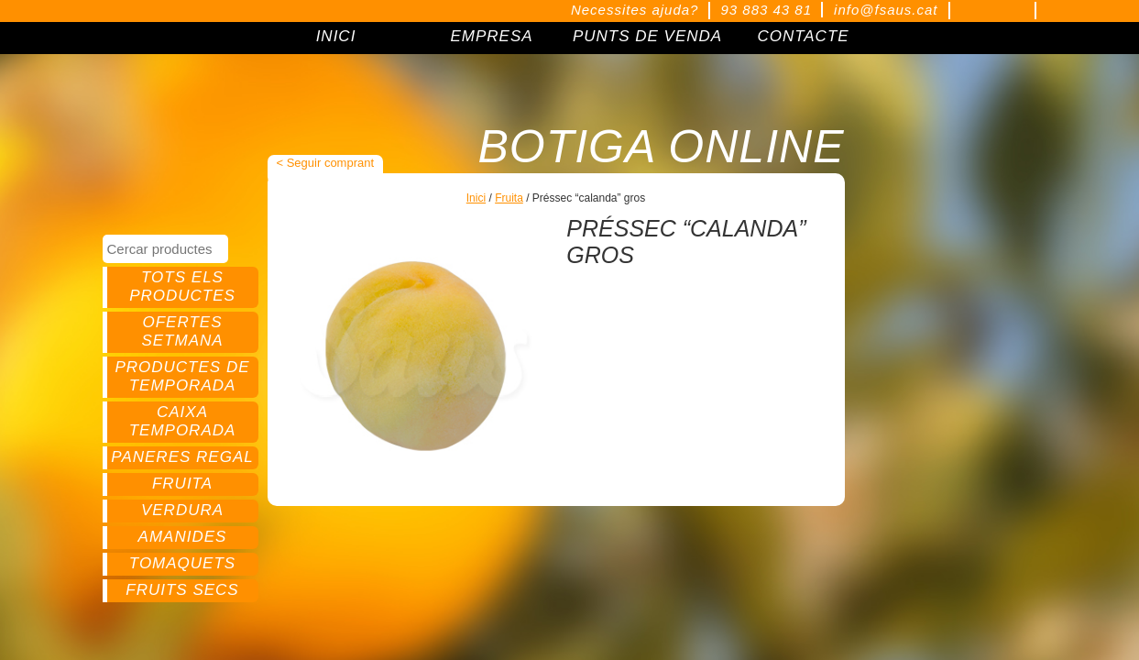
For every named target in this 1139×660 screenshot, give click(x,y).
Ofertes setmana (182, 331)
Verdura (182, 510)
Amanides (182, 536)
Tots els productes (182, 286)
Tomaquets (182, 563)
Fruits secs (182, 590)
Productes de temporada (182, 376)
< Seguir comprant (326, 163)
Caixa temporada (182, 421)
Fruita (182, 483)
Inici (476, 198)
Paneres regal (182, 457)
